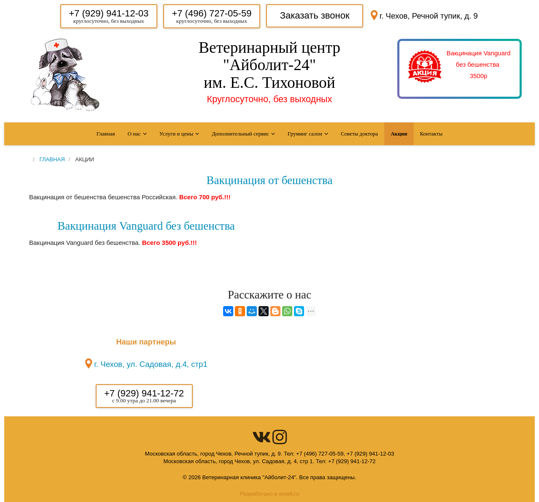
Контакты (431, 133)
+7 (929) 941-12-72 (144, 393)
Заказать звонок (315, 15)
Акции (399, 133)
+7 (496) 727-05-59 (211, 13)
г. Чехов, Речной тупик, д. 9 (429, 15)
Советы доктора (359, 133)
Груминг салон (305, 133)
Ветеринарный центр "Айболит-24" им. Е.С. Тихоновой (269, 65)
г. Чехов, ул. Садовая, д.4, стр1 (151, 364)
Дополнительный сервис (240, 133)
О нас (133, 133)
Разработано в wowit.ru (269, 494)
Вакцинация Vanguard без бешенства (146, 226)
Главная (106, 133)
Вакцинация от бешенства (270, 180)
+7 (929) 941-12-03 (108, 13)
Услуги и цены (176, 133)
